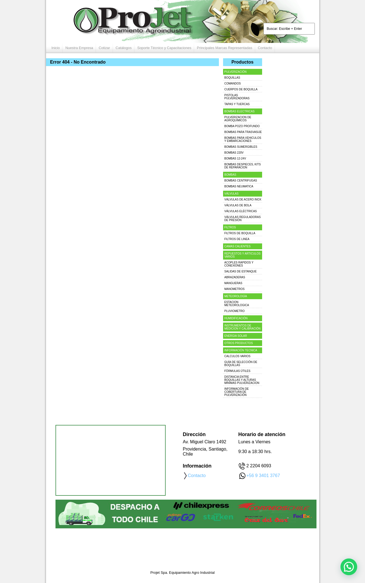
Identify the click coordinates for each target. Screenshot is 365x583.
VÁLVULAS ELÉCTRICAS (240, 211)
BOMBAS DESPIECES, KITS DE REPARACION (242, 166)
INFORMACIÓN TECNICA (240, 350)
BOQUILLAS (232, 77)
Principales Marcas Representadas (224, 48)
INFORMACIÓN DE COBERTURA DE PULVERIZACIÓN (236, 391)
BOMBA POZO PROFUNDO (242, 126)
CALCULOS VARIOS (237, 356)
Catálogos (124, 48)
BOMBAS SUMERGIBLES (240, 146)
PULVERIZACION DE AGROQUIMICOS (238, 119)
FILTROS (230, 227)
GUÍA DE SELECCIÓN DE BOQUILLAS (240, 364)
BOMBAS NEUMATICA (238, 186)
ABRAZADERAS (234, 277)
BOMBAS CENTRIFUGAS (240, 180)
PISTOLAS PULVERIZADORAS (237, 97)
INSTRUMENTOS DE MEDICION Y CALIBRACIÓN (242, 327)
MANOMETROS (234, 289)
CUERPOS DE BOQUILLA (241, 89)
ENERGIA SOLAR (235, 335)
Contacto (265, 48)
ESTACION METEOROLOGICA (236, 304)
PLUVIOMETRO (234, 311)
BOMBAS (230, 174)
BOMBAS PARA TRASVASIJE (243, 132)
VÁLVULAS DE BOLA (238, 205)
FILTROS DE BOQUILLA (239, 233)
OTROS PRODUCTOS (238, 343)
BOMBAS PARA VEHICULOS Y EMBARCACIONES (242, 139)
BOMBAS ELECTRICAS (239, 111)
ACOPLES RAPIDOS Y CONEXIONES (238, 264)
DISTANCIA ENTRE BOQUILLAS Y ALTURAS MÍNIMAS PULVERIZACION (241, 379)
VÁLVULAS (231, 193)
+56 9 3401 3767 (263, 475)
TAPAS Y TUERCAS (237, 104)
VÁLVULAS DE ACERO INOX (243, 199)
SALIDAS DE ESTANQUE (240, 271)
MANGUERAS (233, 283)
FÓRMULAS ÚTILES (237, 370)
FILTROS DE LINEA (237, 239)
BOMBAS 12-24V (235, 158)
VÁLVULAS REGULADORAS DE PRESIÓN (242, 219)
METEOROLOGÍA (235, 296)
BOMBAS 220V (234, 152)
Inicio (56, 48)
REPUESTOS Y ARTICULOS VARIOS (242, 255)
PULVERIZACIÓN (235, 71)
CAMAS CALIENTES (237, 246)
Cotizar (104, 48)
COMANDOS (232, 83)
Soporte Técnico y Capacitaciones (164, 48)
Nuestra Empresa (79, 48)
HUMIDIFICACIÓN (236, 318)
